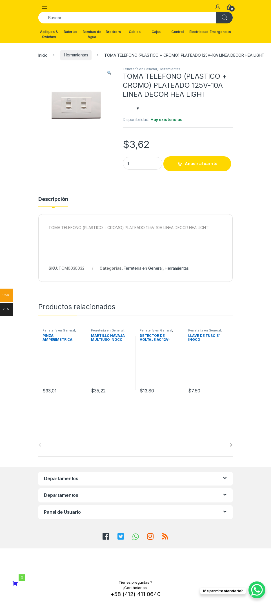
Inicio (43, 54)
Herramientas (76, 54)
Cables (134, 32)
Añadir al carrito (201, 163)
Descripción (53, 199)
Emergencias (220, 32)
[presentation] (231, 445)
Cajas (156, 32)
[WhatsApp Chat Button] (256, 589)
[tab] (53, 202)
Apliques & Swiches (49, 34)
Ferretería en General (140, 69)
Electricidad (198, 32)
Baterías (70, 32)
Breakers (113, 32)
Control (177, 32)
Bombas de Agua (92, 34)
